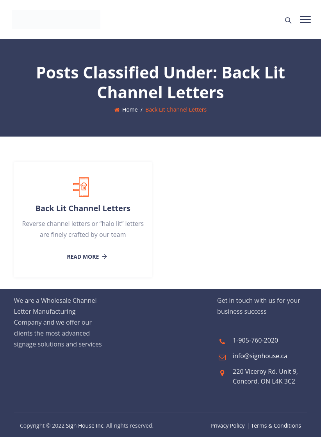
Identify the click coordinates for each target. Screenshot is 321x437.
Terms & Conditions (276, 425)
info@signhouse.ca (260, 356)
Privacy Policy (227, 425)
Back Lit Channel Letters (83, 208)
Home (126, 109)
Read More (83, 256)
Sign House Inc (84, 425)
